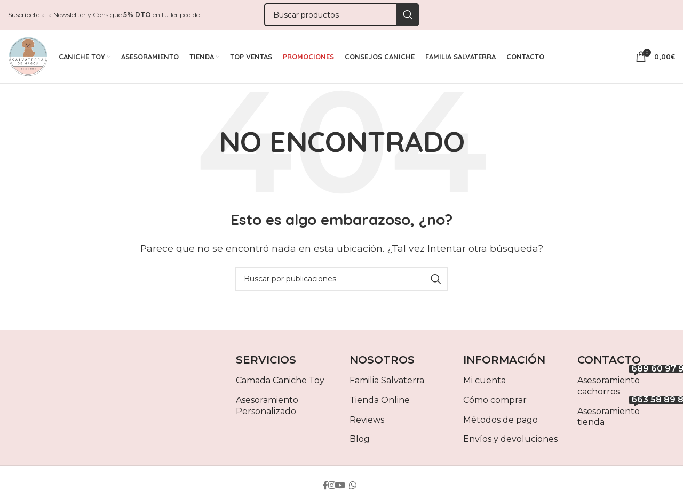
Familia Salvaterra (387, 383)
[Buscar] (341, 15)
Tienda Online (380, 402)
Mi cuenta (484, 383)
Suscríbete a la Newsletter (47, 15)
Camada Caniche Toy (280, 383)
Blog (360, 442)
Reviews (367, 422)
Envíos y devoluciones (510, 442)
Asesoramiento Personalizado (267, 407)
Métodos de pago (500, 422)
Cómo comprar (495, 402)
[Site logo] (28, 57)
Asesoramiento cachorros (626, 386)
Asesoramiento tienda (626, 417)
